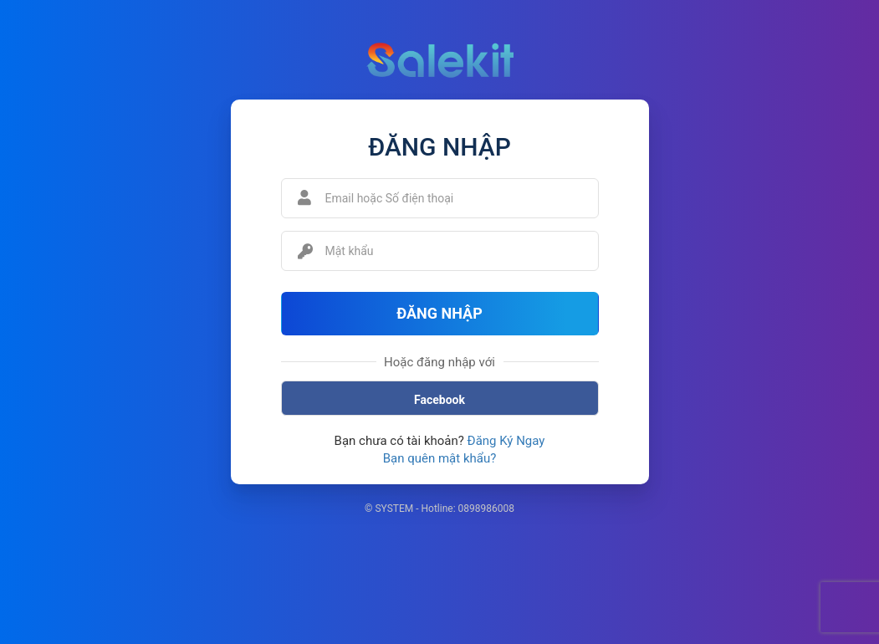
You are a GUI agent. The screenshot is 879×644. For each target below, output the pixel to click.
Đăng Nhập (439, 313)
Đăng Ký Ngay (506, 440)
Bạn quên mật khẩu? (440, 458)
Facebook (439, 399)
